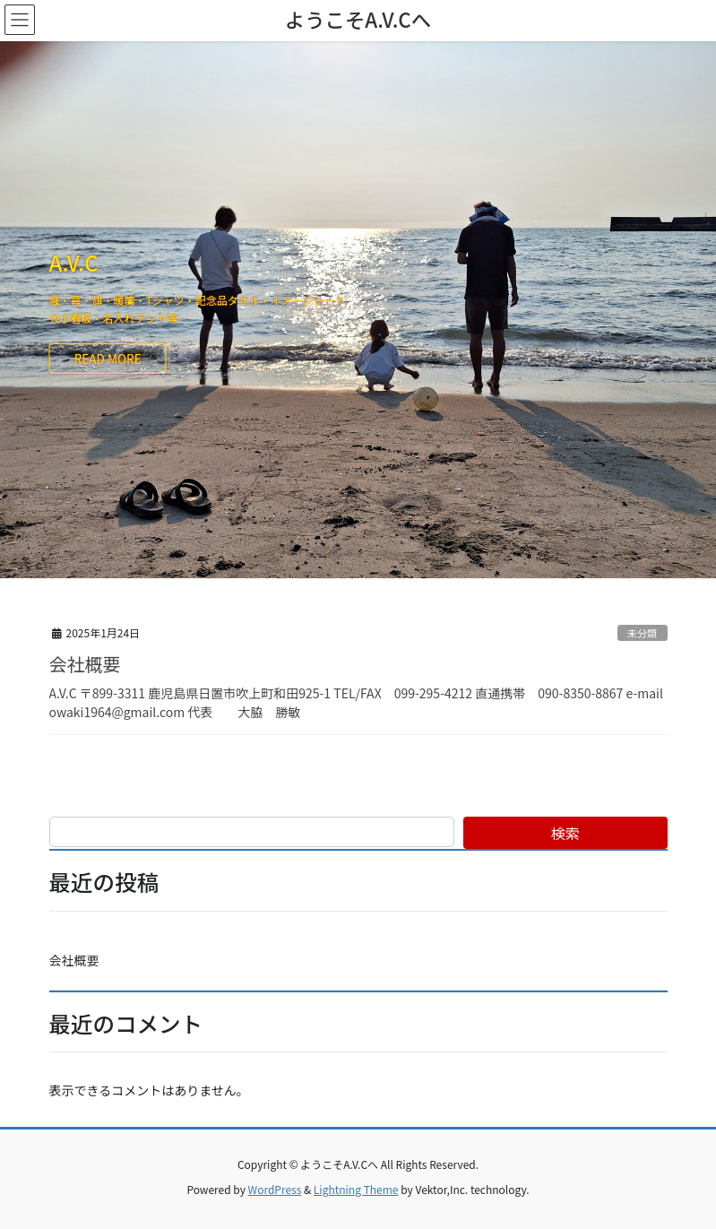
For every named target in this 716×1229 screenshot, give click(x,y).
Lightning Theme (356, 1189)
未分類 (642, 633)
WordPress (275, 1189)
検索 (565, 833)
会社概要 (85, 664)
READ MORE (108, 359)
